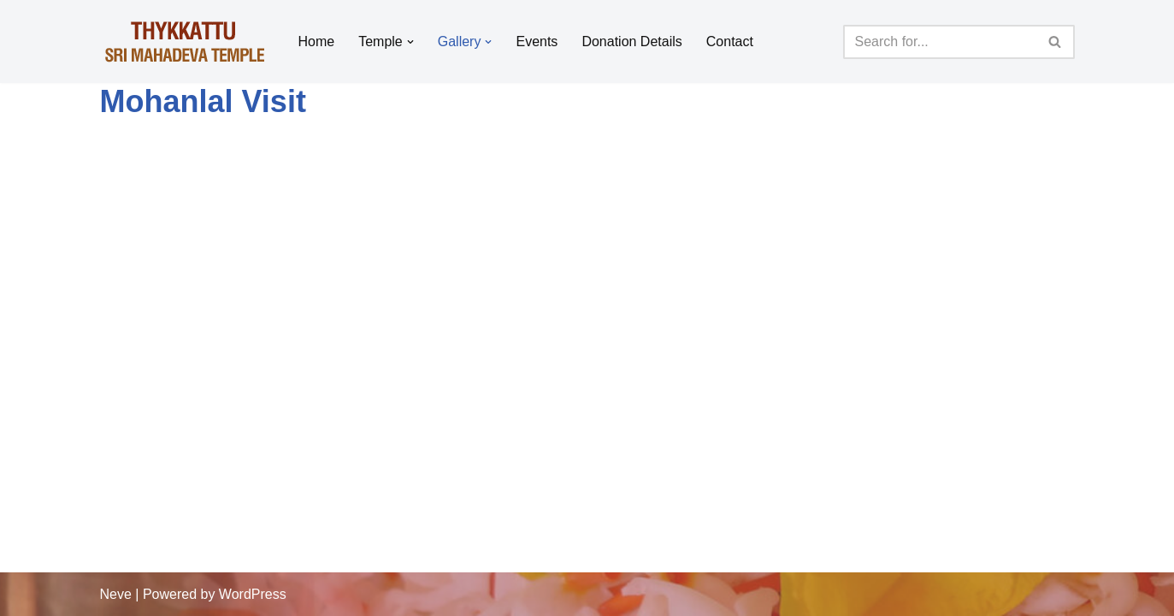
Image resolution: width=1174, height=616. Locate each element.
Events (537, 41)
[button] (410, 41)
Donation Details (631, 41)
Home (316, 41)
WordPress (252, 594)
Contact (729, 41)
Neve (116, 594)
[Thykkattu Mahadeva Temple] (184, 41)
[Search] (939, 42)
